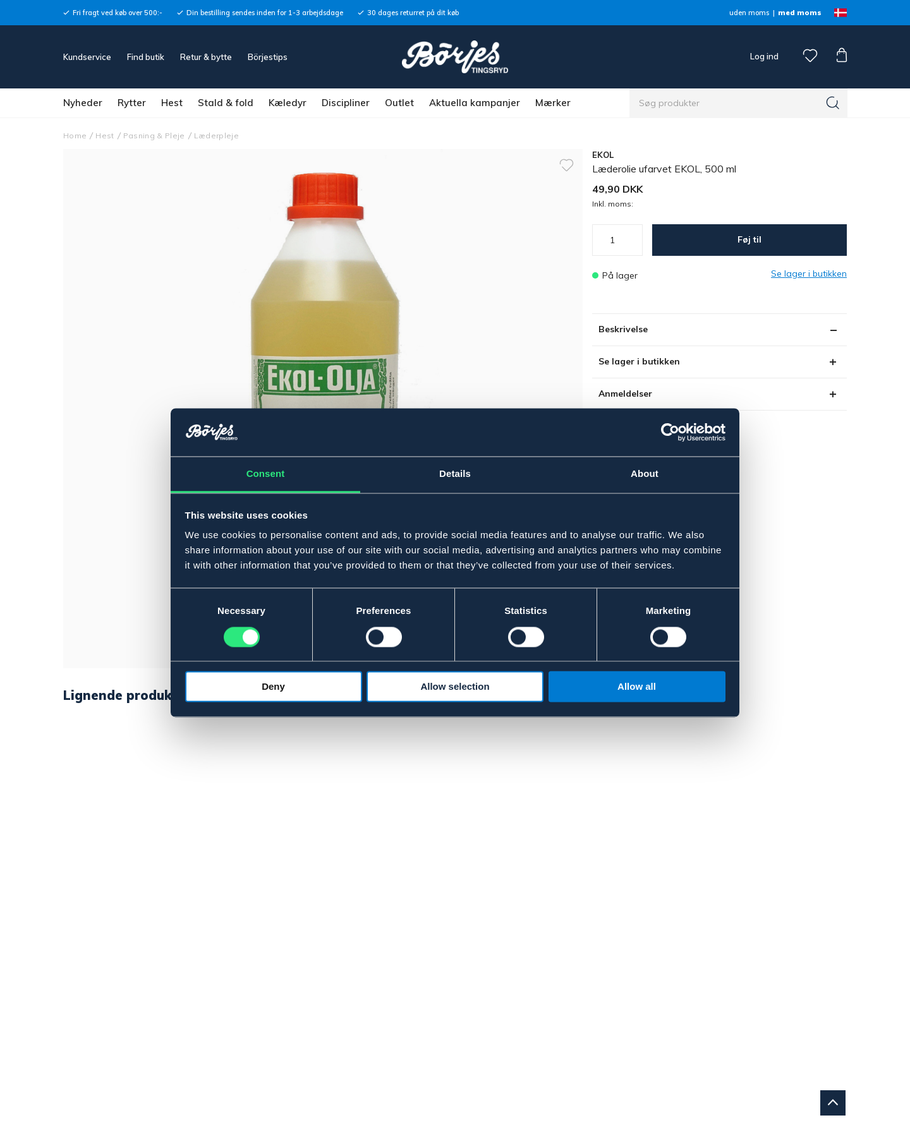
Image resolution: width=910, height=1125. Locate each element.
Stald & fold (225, 103)
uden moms (749, 12)
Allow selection (454, 687)
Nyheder (82, 103)
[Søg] (832, 102)
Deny (273, 687)
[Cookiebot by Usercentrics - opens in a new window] (670, 432)
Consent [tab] (265, 474)
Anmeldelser (625, 393)
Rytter (132, 103)
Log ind (764, 56)
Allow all (636, 687)
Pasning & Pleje (154, 135)
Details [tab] (455, 474)
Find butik (145, 57)
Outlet (399, 103)
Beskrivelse (623, 329)
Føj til (749, 239)
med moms (800, 12)
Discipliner (346, 103)
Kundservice (87, 57)
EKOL (603, 155)
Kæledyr (287, 103)
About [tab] (644, 474)
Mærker (553, 103)
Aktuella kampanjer (474, 103)
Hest (172, 103)
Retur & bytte (206, 57)
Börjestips (268, 57)
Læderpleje (216, 135)
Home (75, 135)
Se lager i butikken (639, 361)
